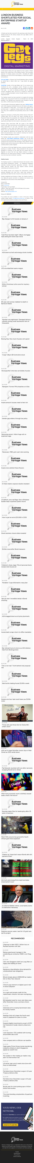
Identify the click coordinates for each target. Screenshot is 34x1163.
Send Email (6, 185)
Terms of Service (17, 1156)
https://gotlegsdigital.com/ (11, 191)
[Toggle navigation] (2, 9)
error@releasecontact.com (18, 198)
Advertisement (17, 1153)
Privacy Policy (17, 1154)
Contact (17, 1151)
